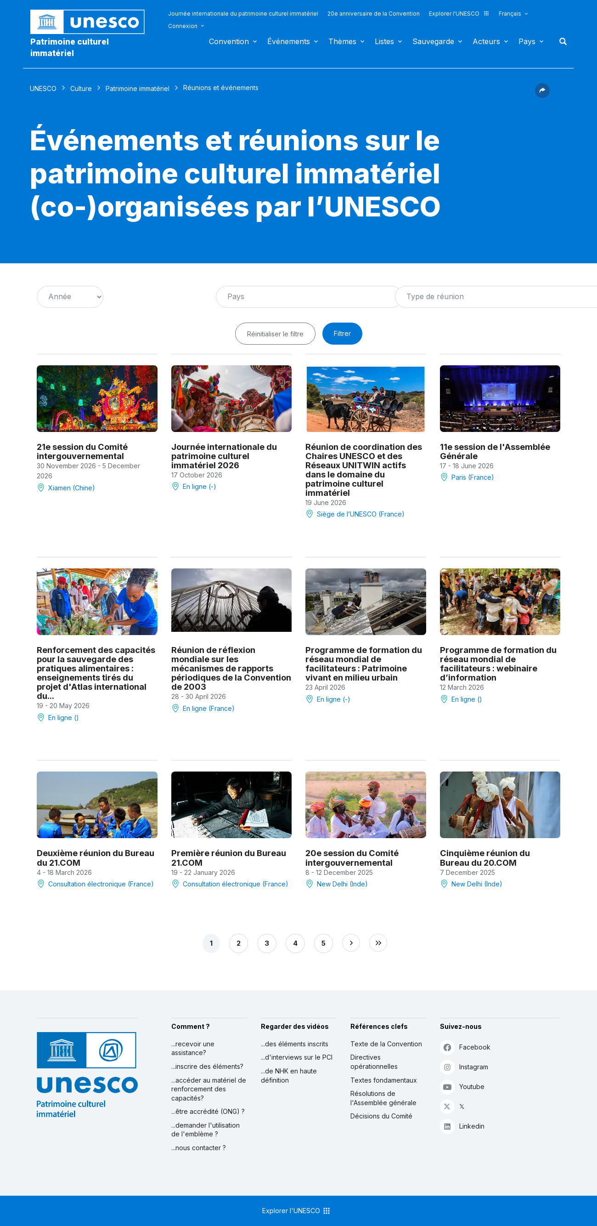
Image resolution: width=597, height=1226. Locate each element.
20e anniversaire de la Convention (373, 13)
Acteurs (486, 41)
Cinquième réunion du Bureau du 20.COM (485, 857)
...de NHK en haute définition (289, 1075)
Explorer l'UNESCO (459, 13)
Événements (288, 41)
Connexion (182, 26)
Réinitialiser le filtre (275, 334)
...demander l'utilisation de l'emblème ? (205, 1129)
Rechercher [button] (560, 41)
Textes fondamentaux (383, 1080)
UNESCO (43, 88)
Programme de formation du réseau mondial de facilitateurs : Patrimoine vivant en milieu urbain (363, 663)
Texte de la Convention (386, 1044)
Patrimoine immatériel (137, 88)
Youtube (462, 1086)
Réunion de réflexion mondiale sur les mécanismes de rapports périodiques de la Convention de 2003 (231, 668)
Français (510, 13)
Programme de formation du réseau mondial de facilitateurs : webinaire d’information (498, 663)
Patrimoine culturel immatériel (69, 47)
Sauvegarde (433, 41)
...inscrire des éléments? (207, 1066)
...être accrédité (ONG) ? (208, 1111)
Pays (526, 41)
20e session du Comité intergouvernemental (352, 857)
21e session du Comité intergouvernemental (82, 451)
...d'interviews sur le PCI (296, 1057)
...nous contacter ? (198, 1148)
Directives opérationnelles (374, 1061)
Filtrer (342, 333)
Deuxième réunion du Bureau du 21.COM (95, 857)
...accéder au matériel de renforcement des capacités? (208, 1089)
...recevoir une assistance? (192, 1048)
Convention (229, 41)
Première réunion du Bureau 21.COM (228, 857)
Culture (81, 88)
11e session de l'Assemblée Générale (495, 451)
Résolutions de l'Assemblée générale (383, 1098)
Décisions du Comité (381, 1116)
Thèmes (342, 41)
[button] (542, 95)
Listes (384, 41)
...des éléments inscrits (294, 1044)
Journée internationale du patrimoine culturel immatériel (243, 13)
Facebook (465, 1047)
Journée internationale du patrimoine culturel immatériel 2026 (224, 456)
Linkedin (462, 1126)
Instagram (464, 1067)
